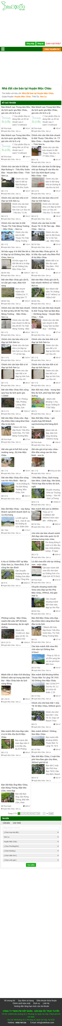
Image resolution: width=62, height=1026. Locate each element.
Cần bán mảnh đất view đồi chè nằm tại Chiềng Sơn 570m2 (45, 649)
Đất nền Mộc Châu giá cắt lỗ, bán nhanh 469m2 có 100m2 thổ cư (46, 283)
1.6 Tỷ (6, 332)
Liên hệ (46, 1003)
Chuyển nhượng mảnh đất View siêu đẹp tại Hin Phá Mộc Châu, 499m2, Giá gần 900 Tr (45, 591)
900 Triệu (37, 611)
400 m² (27, 332)
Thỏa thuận (7, 128)
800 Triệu (7, 301)
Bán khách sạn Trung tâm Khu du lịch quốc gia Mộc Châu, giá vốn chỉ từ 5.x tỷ (15, 110)
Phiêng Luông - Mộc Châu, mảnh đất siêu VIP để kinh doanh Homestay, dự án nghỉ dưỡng (15, 622)
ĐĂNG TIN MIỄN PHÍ (52, 49)
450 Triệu (7, 273)
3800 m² (58, 524)
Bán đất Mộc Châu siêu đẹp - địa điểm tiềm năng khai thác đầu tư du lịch (46, 621)
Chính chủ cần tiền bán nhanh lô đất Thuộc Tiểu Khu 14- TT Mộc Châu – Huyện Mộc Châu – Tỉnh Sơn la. (46, 140)
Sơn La (18, 131)
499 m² (58, 611)
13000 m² (26, 411)
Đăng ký (40, 43)
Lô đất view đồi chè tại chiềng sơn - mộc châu (46, 563)
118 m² (27, 244)
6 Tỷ (35, 724)
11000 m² (57, 411)
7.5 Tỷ (36, 358)
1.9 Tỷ (6, 244)
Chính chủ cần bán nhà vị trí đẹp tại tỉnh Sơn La (15, 199)
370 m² (58, 191)
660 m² (58, 696)
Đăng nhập (30, 43)
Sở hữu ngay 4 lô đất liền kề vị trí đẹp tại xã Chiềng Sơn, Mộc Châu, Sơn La (15, 254)
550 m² (27, 699)
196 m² (27, 216)
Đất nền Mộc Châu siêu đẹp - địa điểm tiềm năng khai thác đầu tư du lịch (15, 421)
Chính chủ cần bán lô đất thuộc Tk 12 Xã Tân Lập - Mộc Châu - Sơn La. (46, 226)
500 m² (58, 724)
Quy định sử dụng (26, 1000)
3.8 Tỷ (6, 216)
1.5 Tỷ (6, 471)
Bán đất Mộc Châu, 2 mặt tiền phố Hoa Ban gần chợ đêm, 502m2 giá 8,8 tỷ (46, 759)
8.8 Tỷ (36, 778)
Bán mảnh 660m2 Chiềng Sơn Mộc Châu (44, 732)
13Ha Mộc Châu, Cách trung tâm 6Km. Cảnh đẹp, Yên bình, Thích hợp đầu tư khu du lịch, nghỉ (46, 482)
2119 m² (27, 530)
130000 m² (57, 502)
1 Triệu (6, 530)
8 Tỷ (35, 411)
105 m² (27, 128)
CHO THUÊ (17, 823)
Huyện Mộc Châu (9, 131)
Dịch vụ (36, 1003)
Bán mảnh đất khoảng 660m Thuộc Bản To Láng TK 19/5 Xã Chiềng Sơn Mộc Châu (45, 677)
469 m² (58, 301)
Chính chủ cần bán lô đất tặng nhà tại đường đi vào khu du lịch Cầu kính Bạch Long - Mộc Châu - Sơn (46, 171)
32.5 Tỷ (36, 502)
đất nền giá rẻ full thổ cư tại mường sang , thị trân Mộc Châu (14, 452)
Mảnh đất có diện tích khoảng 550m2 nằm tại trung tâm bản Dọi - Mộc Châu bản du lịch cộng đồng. (15, 679)
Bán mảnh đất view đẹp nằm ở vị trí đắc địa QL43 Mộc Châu (15, 734)
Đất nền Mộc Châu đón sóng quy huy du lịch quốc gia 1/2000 (15, 393)
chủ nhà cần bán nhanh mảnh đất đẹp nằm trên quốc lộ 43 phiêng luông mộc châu (46, 536)
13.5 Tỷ (6, 411)
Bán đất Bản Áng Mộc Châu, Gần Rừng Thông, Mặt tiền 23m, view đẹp (14, 788)
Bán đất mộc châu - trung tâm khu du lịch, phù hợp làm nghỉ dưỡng (46, 393)
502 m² (58, 778)
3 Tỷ (35, 639)
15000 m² (26, 273)
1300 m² (27, 301)
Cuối (51, 813)
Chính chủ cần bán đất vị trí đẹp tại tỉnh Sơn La (45, 340)
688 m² (27, 806)
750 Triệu (37, 244)
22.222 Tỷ (7, 642)
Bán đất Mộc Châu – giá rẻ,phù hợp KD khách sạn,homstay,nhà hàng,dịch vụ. (45, 422)
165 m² (27, 471)
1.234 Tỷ (6, 699)
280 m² (58, 358)
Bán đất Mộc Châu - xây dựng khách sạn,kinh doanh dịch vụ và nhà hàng (15, 512)
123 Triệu (37, 668)
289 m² (27, 752)
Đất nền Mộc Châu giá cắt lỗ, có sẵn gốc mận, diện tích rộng (15, 283)
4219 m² (58, 580)
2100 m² (27, 358)
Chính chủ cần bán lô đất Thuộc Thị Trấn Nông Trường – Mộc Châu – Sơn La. (15, 226)
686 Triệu (37, 301)
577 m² (58, 332)
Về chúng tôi (9, 1000)
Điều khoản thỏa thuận (47, 1000)
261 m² (58, 160)
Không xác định (55, 471)
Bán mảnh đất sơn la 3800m (45, 509)
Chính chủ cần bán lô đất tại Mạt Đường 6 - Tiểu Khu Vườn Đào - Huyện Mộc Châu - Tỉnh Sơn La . (15, 171)
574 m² (58, 244)
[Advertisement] (31, 29)
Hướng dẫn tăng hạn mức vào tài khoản (31, 1006)
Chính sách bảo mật (21, 1003)
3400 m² (27, 496)
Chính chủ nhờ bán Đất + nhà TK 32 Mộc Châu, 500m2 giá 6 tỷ (46, 706)
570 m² (58, 668)
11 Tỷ (36, 273)
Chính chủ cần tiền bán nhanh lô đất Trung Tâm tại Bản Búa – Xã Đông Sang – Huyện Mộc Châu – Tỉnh (46, 312)
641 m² (58, 273)
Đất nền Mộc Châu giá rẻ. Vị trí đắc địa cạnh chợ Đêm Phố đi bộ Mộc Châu (46, 254)
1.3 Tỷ (6, 191)
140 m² (27, 191)
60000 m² (26, 583)
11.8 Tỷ (6, 358)
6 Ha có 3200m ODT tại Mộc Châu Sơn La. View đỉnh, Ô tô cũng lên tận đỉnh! (15, 564)
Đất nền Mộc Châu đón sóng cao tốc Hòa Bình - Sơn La (15, 479)
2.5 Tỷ (36, 332)
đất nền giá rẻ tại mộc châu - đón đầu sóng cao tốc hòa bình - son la (46, 452)
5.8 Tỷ (6, 496)
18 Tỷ (5, 583)
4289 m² (58, 555)
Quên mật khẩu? (53, 43)
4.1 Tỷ (36, 160)
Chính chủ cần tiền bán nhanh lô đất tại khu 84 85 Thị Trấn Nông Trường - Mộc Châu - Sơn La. (15, 312)
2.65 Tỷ (36, 191)
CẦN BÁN (6, 823)
